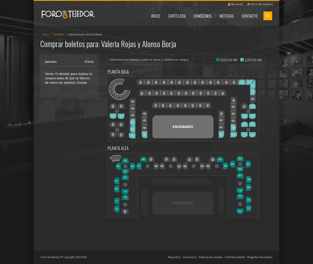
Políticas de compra (211, 257)
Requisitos (174, 257)
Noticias (227, 15)
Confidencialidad (235, 257)
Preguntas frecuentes (259, 257)
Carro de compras (260, 4)
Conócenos (202, 15)
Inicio (155, 15)
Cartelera (177, 15)
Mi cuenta (235, 4)
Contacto (249, 15)
